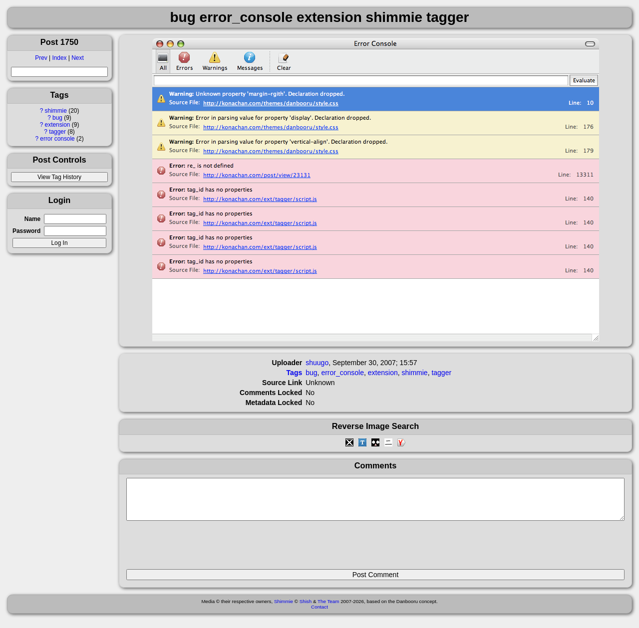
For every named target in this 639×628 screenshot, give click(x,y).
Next (77, 57)
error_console (342, 373)
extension (57, 124)
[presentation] (202, 549)
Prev (41, 57)
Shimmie (283, 609)
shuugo (317, 363)
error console (57, 138)
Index (59, 57)
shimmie (56, 110)
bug (57, 117)
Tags (295, 373)
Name (32, 218)
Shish (306, 609)
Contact (319, 614)
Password (26, 230)
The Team (328, 609)
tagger (57, 131)
